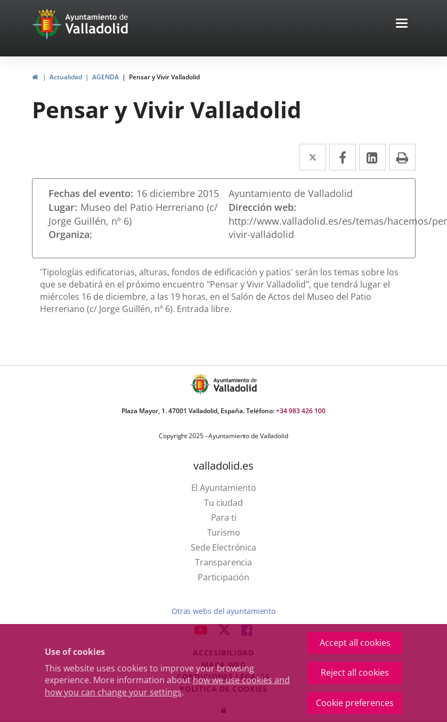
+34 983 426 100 (301, 410)
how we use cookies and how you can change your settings (167, 686)
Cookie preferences (355, 703)
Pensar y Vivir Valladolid (164, 76)
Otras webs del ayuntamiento (223, 611)
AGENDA (105, 76)
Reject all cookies (355, 672)
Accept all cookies (355, 643)
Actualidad (66, 76)
